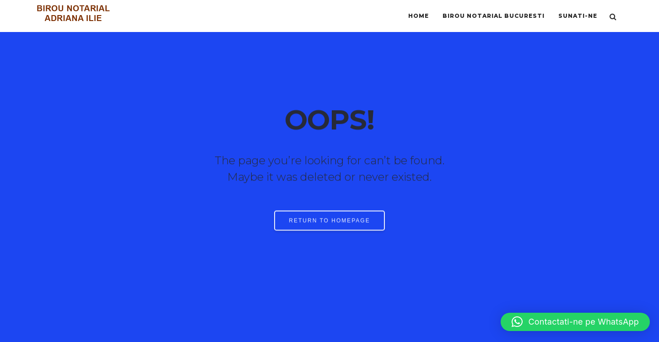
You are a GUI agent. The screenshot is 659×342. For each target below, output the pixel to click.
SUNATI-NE (577, 15)
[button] (575, 322)
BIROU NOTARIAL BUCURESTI (494, 15)
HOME (418, 15)
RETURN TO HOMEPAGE (329, 222)
